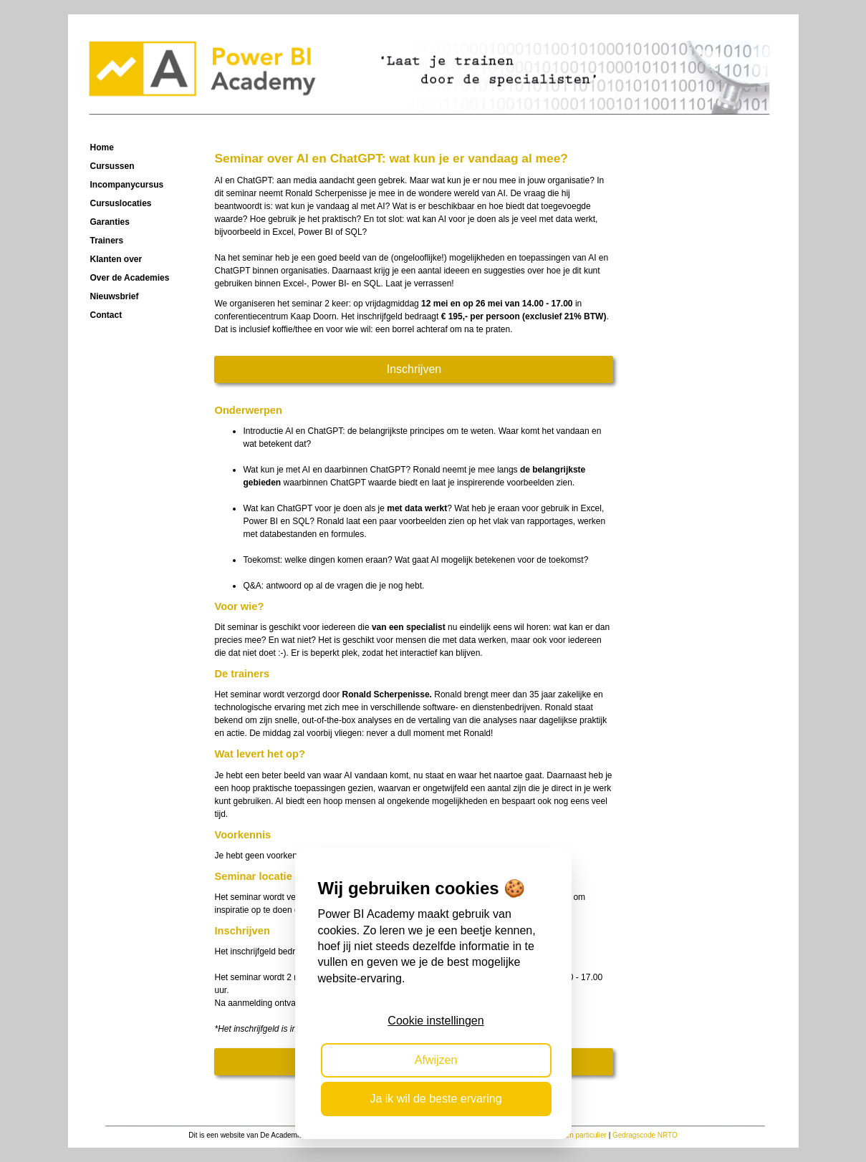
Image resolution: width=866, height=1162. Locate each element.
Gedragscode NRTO (645, 1135)
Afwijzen (436, 1060)
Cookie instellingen (435, 1021)
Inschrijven (414, 369)
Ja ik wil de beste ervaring (435, 1099)
